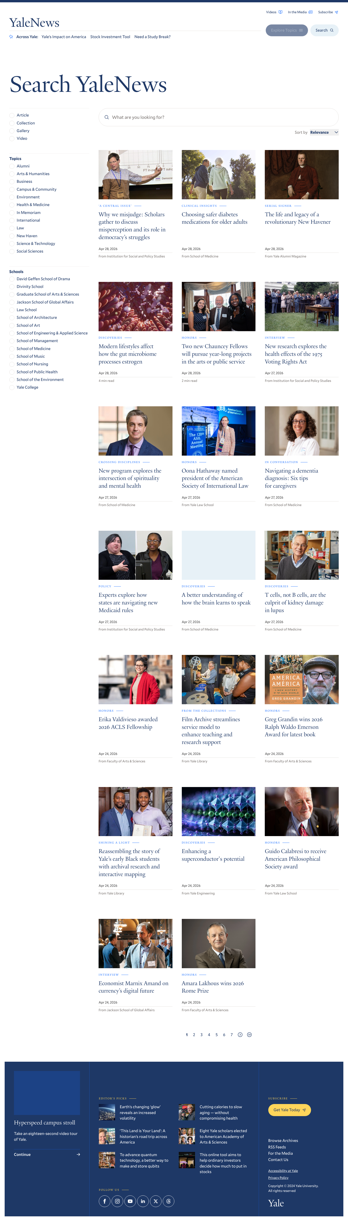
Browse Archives (283, 1140)
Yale (276, 1204)
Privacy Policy (278, 1177)
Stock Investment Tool (110, 36)
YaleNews (34, 24)
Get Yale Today (290, 1109)
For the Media (280, 1153)
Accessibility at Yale (283, 1170)
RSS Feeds (277, 1147)
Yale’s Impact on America (64, 36)
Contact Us (278, 1159)
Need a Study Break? (152, 36)
